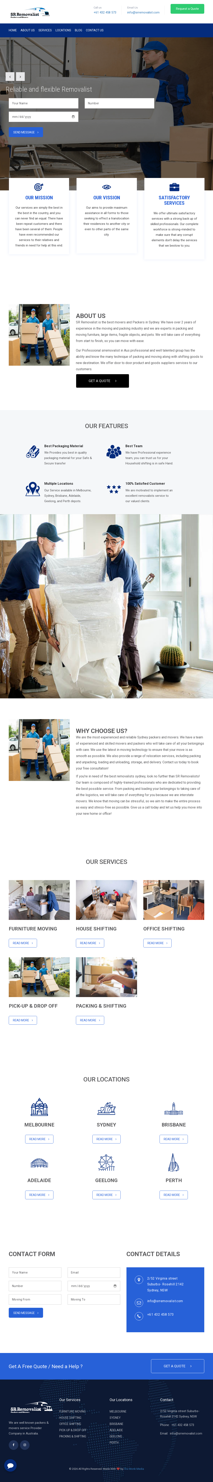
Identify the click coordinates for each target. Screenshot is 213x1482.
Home (13, 30)
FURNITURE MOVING (72, 1411)
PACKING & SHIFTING (72, 1436)
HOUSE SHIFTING (70, 1417)
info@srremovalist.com (143, 12)
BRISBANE (116, 1424)
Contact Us (95, 30)
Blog (78, 30)
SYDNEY (115, 1417)
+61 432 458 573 (105, 12)
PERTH (114, 1442)
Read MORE (23, 1020)
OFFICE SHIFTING (70, 1424)
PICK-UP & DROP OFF (73, 1430)
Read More (23, 943)
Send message (25, 132)
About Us (28, 30)
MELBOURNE (118, 1411)
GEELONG (116, 1436)
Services (45, 30)
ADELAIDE (116, 1430)
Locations (63, 30)
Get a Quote (102, 381)
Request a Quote (187, 9)
